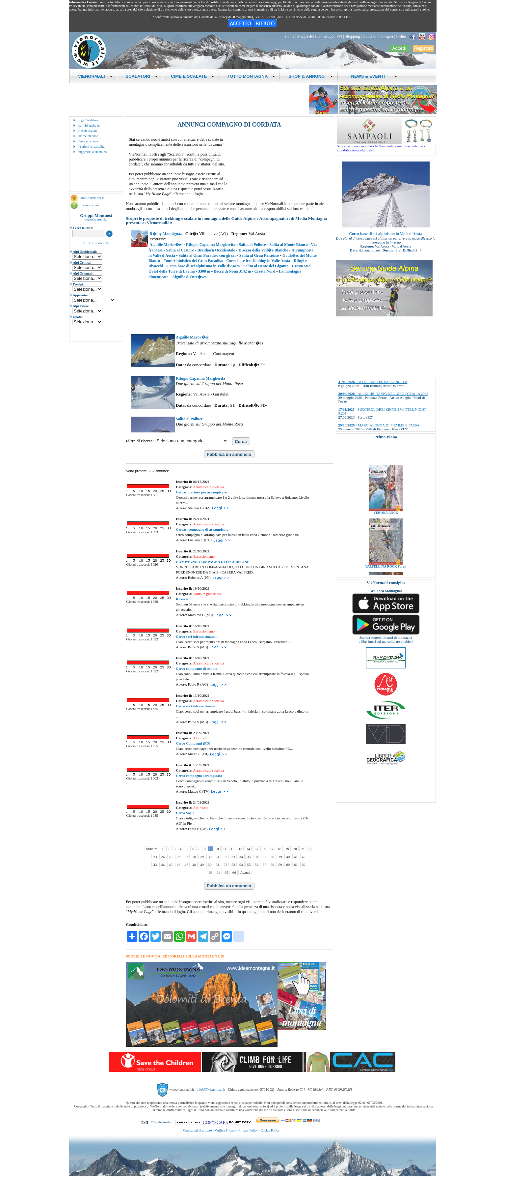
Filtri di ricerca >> (96, 243)
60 (288, 865)
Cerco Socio (185, 813)
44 (163, 865)
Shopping (352, 36)
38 (272, 857)
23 (155, 857)
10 (217, 849)
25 (171, 857)
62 (304, 865)
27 (186, 857)
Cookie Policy (270, 1130)
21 (303, 849)
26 (178, 857)
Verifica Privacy (225, 1130)
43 (155, 865)
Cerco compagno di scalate (196, 668)
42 (304, 857)
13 (240, 849)
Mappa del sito (308, 36)
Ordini (401, 36)
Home (289, 36)
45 (171, 865)
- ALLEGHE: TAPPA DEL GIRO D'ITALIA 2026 (383, 394)
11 (224, 849)
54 (241, 865)
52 (225, 865)
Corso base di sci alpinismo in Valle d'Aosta (385, 233)
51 (217, 865)
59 (280, 865)
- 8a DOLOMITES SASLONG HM (373, 382)
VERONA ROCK (385, 524)
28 (194, 857)
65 (226, 872)
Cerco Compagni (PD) (193, 743)
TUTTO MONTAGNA (251, 76)
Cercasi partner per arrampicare (201, 492)
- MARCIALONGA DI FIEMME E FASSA (379, 425)
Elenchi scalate (87, 131)
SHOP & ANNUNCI (310, 76)
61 (296, 865)
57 (264, 865)
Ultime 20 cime (88, 136)
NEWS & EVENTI (371, 76)
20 (295, 849)
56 (256, 865)
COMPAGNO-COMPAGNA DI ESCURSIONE (212, 562)
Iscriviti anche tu (89, 125)
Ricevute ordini (88, 205)
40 (288, 857)
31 (217, 857)
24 (163, 857)
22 (310, 849)
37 (264, 857)
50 (210, 865)
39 (280, 857)
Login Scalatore (88, 120)
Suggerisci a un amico (92, 152)
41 (296, 857)
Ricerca (182, 599)
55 (249, 865)
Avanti (245, 872)
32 (225, 857)
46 (178, 865)
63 (210, 872)
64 (218, 872)
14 (248, 849)
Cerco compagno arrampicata (199, 776)
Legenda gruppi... (96, 219)
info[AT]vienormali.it (211, 1089)
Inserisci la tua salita (91, 146)
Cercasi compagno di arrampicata (202, 529)
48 (194, 865)
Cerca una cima (88, 141)
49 (202, 865)
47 (186, 865)
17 (271, 849)
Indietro (152, 849)
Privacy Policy (248, 1130)
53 (233, 865)
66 (234, 872)
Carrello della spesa (91, 198)
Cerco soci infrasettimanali (196, 636)
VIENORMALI (95, 76)
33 (233, 857)
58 (272, 865)
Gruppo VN (332, 36)
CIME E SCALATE (192, 76)
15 (256, 849)
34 (241, 857)
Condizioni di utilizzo (197, 1130)
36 (256, 857)
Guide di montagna (378, 36)
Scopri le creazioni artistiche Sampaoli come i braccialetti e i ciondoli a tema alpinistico (386, 146)
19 (287, 849)
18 (279, 849)
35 (249, 857)
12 (232, 849)
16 (264, 849)
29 (202, 857)
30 (210, 857)
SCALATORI (142, 76)
